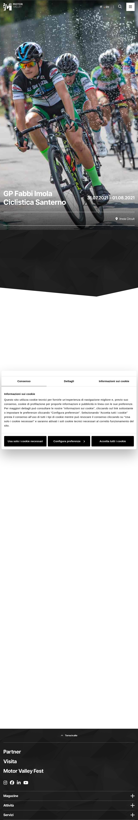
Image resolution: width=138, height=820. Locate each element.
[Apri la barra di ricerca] (120, 7)
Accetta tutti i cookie (113, 441)
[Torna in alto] (69, 735)
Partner (12, 752)
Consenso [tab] (24, 381)
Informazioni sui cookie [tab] (114, 381)
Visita (10, 761)
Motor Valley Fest (23, 771)
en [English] (107, 6)
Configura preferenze (69, 441)
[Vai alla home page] (13, 6)
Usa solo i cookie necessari (25, 441)
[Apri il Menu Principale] (130, 7)
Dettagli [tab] (69, 381)
